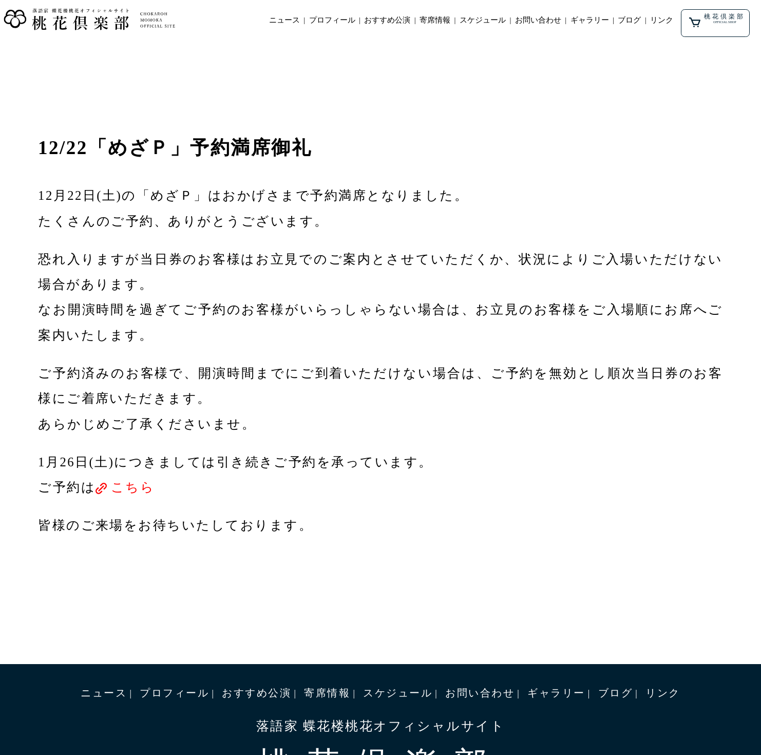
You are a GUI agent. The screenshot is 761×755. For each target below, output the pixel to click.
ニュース (284, 20)
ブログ (629, 20)
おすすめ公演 (387, 20)
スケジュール (483, 20)
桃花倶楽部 (717, 20)
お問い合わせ (538, 20)
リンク (661, 20)
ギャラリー (589, 20)
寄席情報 (435, 20)
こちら (133, 487)
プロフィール (332, 20)
